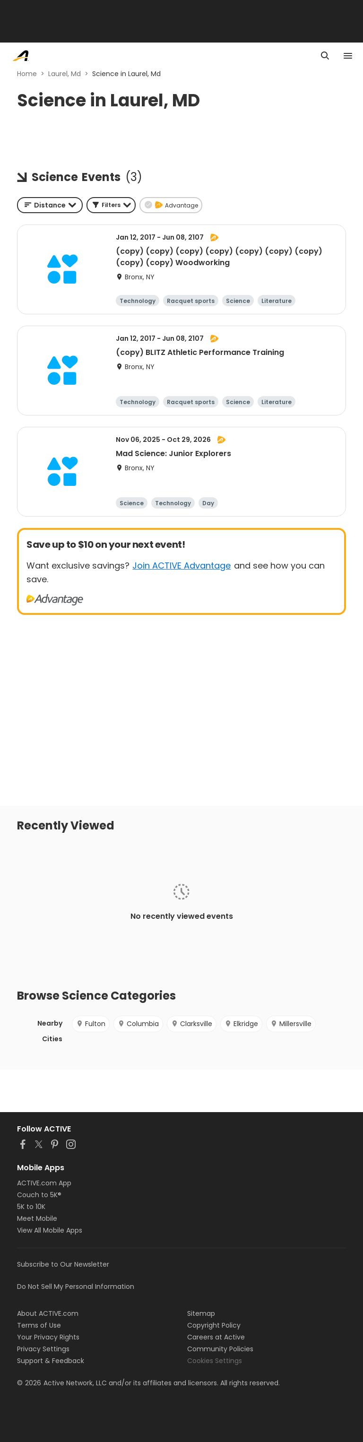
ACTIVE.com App (44, 1183)
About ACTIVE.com (47, 1313)
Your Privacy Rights (48, 1337)
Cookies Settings (214, 1360)
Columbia (138, 1023)
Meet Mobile (37, 1218)
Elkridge (241, 1023)
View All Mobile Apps (49, 1230)
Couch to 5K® (39, 1195)
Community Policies (220, 1349)
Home (27, 73)
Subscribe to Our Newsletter (63, 1264)
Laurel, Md (64, 73)
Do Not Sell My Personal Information (75, 1286)
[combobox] (50, 205)
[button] (111, 205)
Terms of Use (39, 1325)
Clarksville (191, 1023)
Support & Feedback (50, 1360)
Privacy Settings (43, 1349)
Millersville (290, 1023)
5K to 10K (31, 1206)
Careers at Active (216, 1337)
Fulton (90, 1023)
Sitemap (201, 1313)
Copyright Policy (214, 1325)
